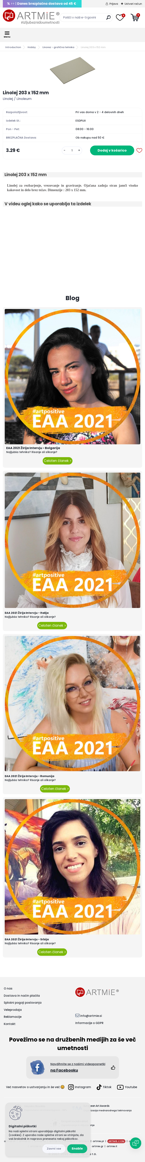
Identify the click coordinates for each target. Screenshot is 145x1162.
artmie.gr (97, 1146)
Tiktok (104, 1087)
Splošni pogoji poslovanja (23, 1003)
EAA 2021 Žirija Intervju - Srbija (27, 939)
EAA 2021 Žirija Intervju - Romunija (29, 776)
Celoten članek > (57, 460)
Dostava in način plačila (22, 996)
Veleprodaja (13, 1010)
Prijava (114, 4)
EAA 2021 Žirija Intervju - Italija (27, 613)
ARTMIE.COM (116, 1141)
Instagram (79, 1087)
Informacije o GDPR (89, 1023)
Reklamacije (13, 1017)
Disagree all (54, 1148)
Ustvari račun (133, 4)
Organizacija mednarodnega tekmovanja (107, 1110)
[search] (108, 19)
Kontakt (9, 1024)
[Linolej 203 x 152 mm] (72, 70)
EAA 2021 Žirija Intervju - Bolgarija (33, 448)
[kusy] (72, 150)
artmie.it (112, 1146)
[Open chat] (135, 1143)
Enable (77, 1148)
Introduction (13, 47)
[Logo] (31, 17)
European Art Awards (96, 1106)
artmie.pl (98, 1141)
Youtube (127, 1087)
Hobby (32, 47)
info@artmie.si (91, 1016)
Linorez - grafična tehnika (58, 47)
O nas (8, 988)
